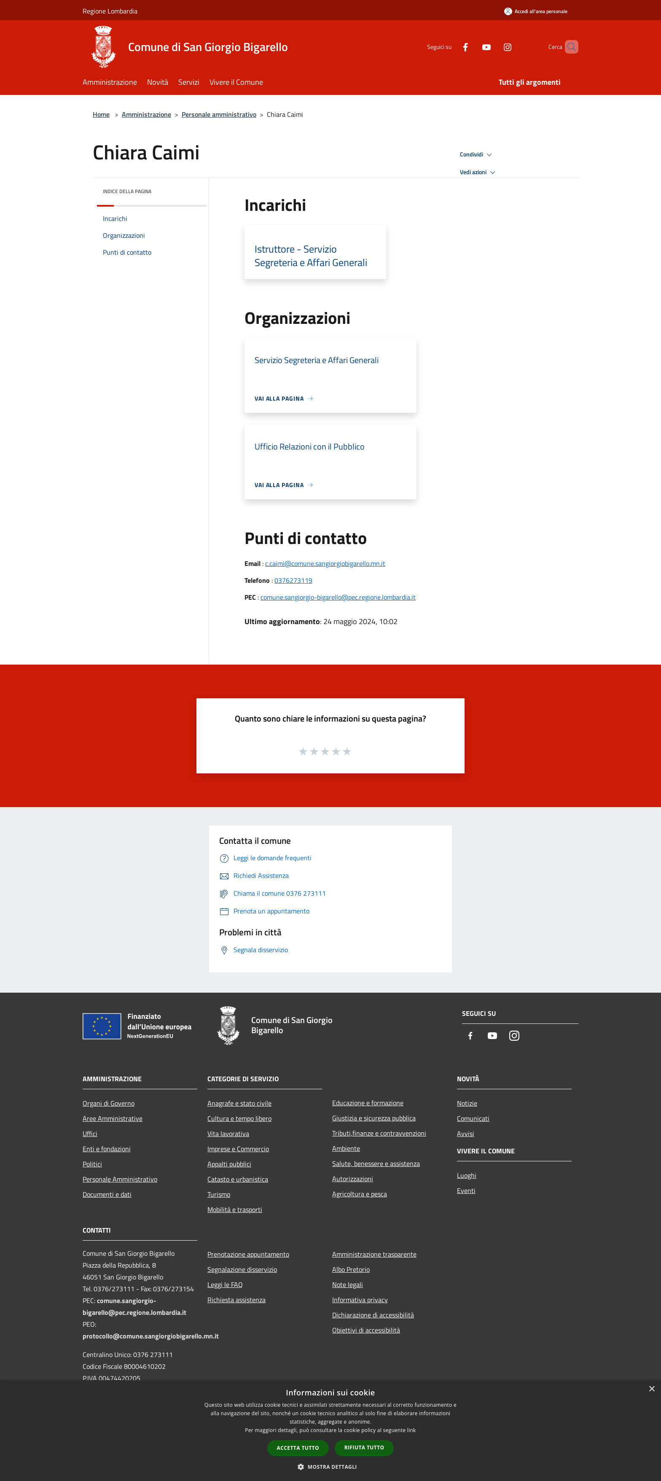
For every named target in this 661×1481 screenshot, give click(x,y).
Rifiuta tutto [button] (364, 1447)
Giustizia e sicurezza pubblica (374, 1118)
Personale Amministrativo (120, 1179)
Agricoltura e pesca (359, 1194)
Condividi (477, 155)
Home (101, 114)
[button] (330, 1466)
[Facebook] (451, 46)
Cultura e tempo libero (239, 1118)
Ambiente (346, 1148)
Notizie (467, 1103)
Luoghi (466, 1175)
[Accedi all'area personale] (535, 11)
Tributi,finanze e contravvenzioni (379, 1133)
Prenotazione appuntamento (248, 1254)
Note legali (347, 1284)
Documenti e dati (107, 1194)
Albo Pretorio (351, 1269)
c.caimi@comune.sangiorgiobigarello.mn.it (325, 563)
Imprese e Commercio (238, 1149)
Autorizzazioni (352, 1179)
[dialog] (330, 1430)
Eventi (466, 1190)
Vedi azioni (479, 172)
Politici (92, 1164)
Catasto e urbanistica (237, 1179)
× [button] (651, 1389)
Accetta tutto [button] (298, 1447)
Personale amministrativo (219, 114)
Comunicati (473, 1118)
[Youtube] (472, 46)
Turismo (218, 1194)
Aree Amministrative (112, 1118)
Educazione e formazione (367, 1103)
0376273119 (293, 580)
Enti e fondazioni (107, 1149)
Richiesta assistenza (236, 1300)
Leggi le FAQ (225, 1284)
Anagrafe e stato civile (239, 1103)
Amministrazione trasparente (374, 1254)
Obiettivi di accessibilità (366, 1330)
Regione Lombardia (110, 11)
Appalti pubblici (229, 1164)
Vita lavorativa (228, 1133)
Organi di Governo (108, 1103)
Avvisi (465, 1133)
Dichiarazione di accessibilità (373, 1315)
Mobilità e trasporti (234, 1209)
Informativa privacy (360, 1300)
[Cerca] (568, 47)
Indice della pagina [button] (127, 191)
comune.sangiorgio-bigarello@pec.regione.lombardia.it (338, 597)
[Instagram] (493, 46)
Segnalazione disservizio (242, 1269)
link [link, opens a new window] (411, 1430)
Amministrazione (146, 114)
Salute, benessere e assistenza (376, 1163)
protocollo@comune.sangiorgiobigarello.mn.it (151, 1336)
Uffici (90, 1133)
